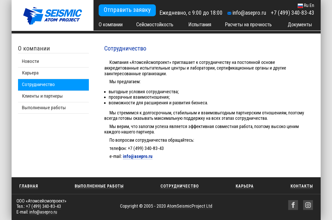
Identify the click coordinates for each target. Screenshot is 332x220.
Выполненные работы (44, 108)
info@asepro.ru (249, 13)
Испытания (199, 24)
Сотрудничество (38, 84)
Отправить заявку (127, 9)
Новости (30, 61)
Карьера (30, 73)
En (312, 5)
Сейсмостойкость (154, 24)
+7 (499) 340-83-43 (292, 13)
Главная (28, 186)
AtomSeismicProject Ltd (189, 206)
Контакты (302, 186)
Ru (306, 5)
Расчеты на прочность (248, 24)
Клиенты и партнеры (42, 96)
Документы (300, 24)
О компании (111, 24)
